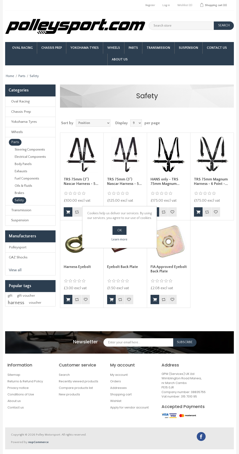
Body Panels (23, 164)
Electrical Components (30, 157)
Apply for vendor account (129, 407)
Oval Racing (22, 48)
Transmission (158, 48)
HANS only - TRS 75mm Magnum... (165, 181)
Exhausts (21, 171)
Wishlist (115, 401)
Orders (115, 381)
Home (10, 76)
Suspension (188, 48)
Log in (166, 5)
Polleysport (17, 247)
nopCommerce (38, 442)
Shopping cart (121, 394)
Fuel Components (27, 178)
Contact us (15, 407)
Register (150, 5)
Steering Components (30, 149)
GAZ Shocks (18, 257)
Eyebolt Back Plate (122, 267)
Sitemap (13, 375)
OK (119, 230)
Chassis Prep (51, 48)
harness (16, 302)
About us (120, 59)
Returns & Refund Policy (25, 381)
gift (10, 296)
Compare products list (76, 388)
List (230, 123)
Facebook (201, 436)
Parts (133, 48)
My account (119, 375)
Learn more (119, 239)
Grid (221, 123)
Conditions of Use (20, 394)
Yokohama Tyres (84, 48)
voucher (35, 303)
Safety (19, 200)
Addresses (118, 388)
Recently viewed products (78, 381)
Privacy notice (18, 388)
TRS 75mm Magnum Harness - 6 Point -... (211, 181)
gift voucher (26, 296)
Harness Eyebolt (77, 267)
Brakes (19, 193)
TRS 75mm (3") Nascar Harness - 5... (81, 181)
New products (69, 394)
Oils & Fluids (23, 186)
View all (15, 270)
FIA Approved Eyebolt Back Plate (169, 269)
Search (64, 375)
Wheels (113, 48)
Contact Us (217, 48)
